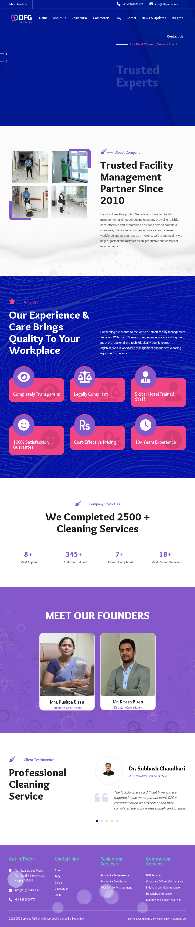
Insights (177, 18)
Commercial (101, 18)
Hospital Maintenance (159, 894)
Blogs (58, 895)
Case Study (61, 889)
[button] (97, 821)
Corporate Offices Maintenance (164, 882)
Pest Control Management (116, 888)
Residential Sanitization (114, 882)
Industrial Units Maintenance (163, 888)
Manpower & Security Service (163, 900)
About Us (59, 18)
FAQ (118, 18)
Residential (80, 18)
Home (43, 18)
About (58, 871)
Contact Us (175, 36)
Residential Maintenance (115, 875)
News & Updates (154, 18)
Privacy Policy (161, 919)
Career (132, 18)
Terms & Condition (139, 919)
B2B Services (154, 875)
